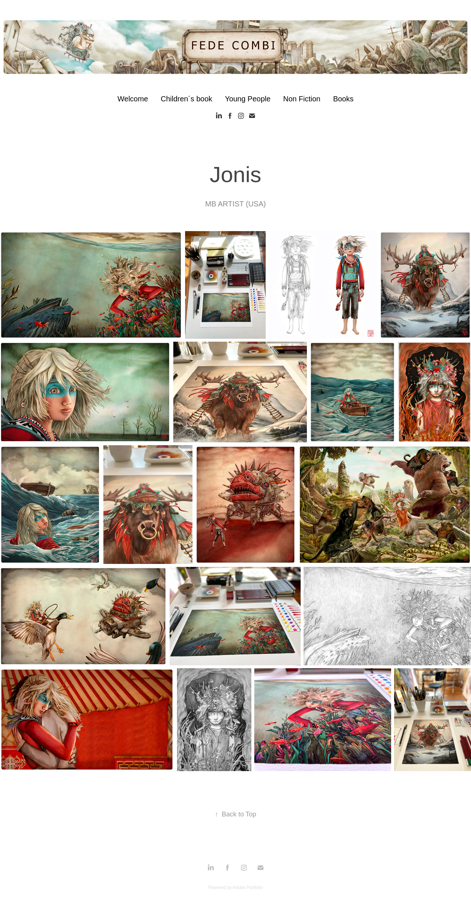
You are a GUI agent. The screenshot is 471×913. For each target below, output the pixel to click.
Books (343, 99)
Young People (247, 99)
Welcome (132, 99)
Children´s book (186, 99)
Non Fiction (302, 99)
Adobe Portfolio (248, 887)
